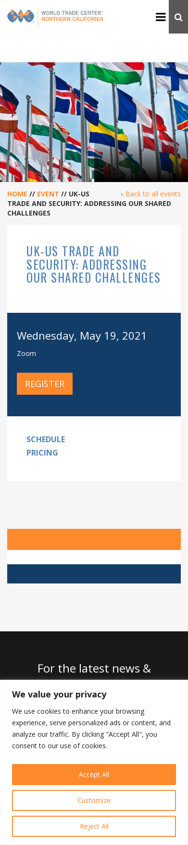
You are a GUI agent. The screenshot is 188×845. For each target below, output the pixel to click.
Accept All (94, 774)
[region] (94, 762)
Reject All (94, 826)
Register (44, 383)
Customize (94, 800)
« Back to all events (150, 193)
